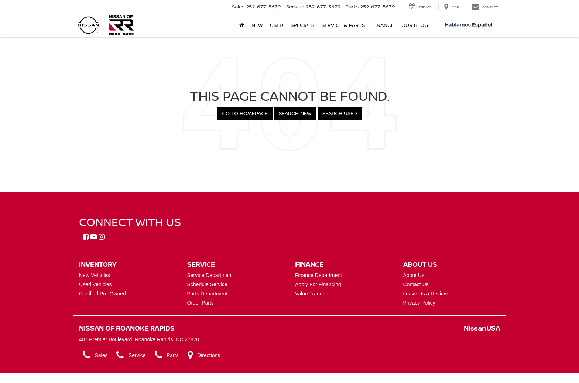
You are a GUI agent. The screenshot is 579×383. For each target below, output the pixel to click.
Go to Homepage (245, 113)
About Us (414, 275)
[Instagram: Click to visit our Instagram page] (102, 237)
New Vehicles (94, 275)
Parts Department (207, 294)
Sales (95, 355)
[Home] (242, 25)
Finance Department (318, 275)
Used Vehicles (95, 284)
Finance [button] (383, 24)
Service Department (210, 275)
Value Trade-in (311, 294)
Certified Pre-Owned (102, 294)
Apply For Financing (318, 284)
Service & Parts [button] (343, 24)
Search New (295, 113)
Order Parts (200, 303)
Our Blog (414, 24)
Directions (204, 355)
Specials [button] (302, 24)
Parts (167, 355)
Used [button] (276, 24)
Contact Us (416, 284)
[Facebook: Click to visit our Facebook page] (86, 237)
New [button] (257, 24)
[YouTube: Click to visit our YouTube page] (93, 237)
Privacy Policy (419, 303)
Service (130, 355)
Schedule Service (207, 284)
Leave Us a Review (425, 294)
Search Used (339, 113)
